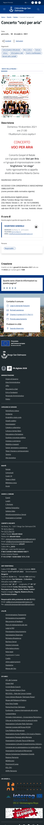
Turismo (8, 454)
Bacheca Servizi (11, 641)
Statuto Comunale (12, 645)
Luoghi (8, 501)
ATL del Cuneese (11, 680)
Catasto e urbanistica (13, 427)
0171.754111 (9, 529)
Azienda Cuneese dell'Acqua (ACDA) (18, 727)
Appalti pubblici (11, 420)
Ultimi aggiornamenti (13, 661)
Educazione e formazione (14, 434)
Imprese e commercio (13, 441)
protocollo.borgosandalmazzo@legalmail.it (21, 539)
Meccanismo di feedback (14, 621)
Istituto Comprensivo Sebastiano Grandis (20, 754)
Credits (8, 658)
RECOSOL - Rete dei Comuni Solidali (18, 693)
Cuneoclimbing (11, 713)
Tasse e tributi (10, 479)
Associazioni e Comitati (14, 518)
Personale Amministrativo (15, 395)
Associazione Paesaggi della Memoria (19, 737)
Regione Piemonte (12, 757)
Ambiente (9, 414)
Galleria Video (10, 511)
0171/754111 (16, 232)
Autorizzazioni (10, 424)
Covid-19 (9, 476)
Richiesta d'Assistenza (13, 638)
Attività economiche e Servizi (16, 514)
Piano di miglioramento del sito (16, 624)
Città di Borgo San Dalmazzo (23, 9)
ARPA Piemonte (11, 771)
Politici (8, 399)
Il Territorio (9, 504)
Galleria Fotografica (12, 507)
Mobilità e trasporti (12, 444)
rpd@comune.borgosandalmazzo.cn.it (19, 602)
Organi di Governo (12, 379)
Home (3, 17)
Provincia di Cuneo (12, 764)
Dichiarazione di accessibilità (15, 618)
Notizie (15, 17)
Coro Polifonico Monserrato (15, 730)
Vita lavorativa (11, 457)
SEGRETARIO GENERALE (14, 226)
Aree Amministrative (13, 382)
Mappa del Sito (11, 668)
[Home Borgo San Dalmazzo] (21, 9)
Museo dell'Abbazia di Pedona (16, 700)
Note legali (9, 651)
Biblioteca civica (11, 482)
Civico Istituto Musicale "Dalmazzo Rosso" (20, 697)
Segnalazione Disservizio (14, 635)
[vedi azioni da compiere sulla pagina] (17, 41)
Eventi (8, 497)
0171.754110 (9, 531)
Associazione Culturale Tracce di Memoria (20, 740)
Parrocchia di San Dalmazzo (15, 707)
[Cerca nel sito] (38, 9)
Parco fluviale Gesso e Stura (15, 690)
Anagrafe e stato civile (13, 417)
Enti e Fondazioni (12, 392)
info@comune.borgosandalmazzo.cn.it (21, 234)
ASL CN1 (9, 767)
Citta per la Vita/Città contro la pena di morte (21, 720)
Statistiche (9, 665)
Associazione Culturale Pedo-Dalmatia (19, 723)
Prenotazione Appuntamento (16, 631)
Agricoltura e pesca (12, 410)
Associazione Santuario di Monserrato (19, 750)
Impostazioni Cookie (13, 655)
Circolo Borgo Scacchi (13, 686)
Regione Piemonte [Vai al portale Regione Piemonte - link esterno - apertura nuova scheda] (8, 2)
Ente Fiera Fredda (12, 703)
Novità (9, 17)
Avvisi (8, 486)
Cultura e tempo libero (13, 431)
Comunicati (9, 472)
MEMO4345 (10, 760)
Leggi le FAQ (10, 628)
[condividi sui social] (6, 41)
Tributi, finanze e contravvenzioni (17, 451)
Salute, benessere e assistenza (16, 447)
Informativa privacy (12, 648)
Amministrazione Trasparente (16, 614)
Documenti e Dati (12, 389)
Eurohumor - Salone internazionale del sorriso (22, 710)
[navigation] (4, 9)
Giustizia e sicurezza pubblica (16, 437)
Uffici (7, 385)
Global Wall (10, 683)
